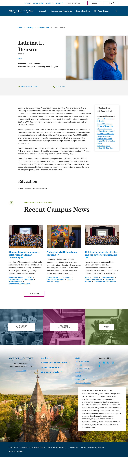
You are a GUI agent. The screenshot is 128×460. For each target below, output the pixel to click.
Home (20, 27)
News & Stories (38, 3)
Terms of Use (73, 450)
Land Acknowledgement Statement (93, 450)
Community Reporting (16, 454)
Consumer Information (83, 386)
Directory (28, 3)
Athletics (48, 3)
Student (88, 284)
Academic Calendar (82, 371)
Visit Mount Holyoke (82, 364)
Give (110, 3)
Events (58, 3)
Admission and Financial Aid (61, 11)
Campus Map (80, 382)
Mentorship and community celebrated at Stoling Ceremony (24, 257)
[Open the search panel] (116, 11)
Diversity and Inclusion (55, 282)
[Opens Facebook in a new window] (104, 365)
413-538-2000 (21, 374)
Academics (43, 11)
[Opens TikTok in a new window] (99, 368)
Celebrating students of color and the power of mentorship (101, 256)
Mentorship (28, 282)
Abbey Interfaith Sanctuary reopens (62, 256)
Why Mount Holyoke (101, 11)
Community (66, 280)
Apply (94, 3)
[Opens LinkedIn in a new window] (108, 365)
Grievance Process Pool (105, 134)
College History (52, 280)
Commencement (14, 282)
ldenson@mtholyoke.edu (29, 86)
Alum (87, 280)
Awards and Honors (16, 280)
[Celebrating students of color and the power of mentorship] (102, 249)
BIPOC (29, 280)
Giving (77, 361)
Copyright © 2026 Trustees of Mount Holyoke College (27, 450)
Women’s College (53, 284)
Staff (20, 59)
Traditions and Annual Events (19, 286)
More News (34, 296)
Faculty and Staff (43, 27)
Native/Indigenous (15, 284)
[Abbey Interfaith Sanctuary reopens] (64, 249)
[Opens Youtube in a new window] (112, 365)
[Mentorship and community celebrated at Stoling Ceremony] (26, 249)
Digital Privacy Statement (56, 450)
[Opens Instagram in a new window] (99, 365)
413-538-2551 (60, 87)
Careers (78, 378)
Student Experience (83, 11)
